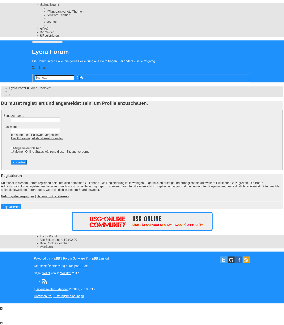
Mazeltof (65, 273)
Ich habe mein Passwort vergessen (35, 134)
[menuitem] (65, 11)
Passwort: (10, 126)
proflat (46, 273)
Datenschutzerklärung (53, 196)
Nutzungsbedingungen (17, 196)
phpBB (55, 258)
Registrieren (11, 207)
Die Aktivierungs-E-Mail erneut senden (37, 138)
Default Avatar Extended (52, 289)
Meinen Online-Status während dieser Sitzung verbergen (51, 151)
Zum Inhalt (39, 67)
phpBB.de (81, 266)
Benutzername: (13, 115)
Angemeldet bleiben (26, 148)
